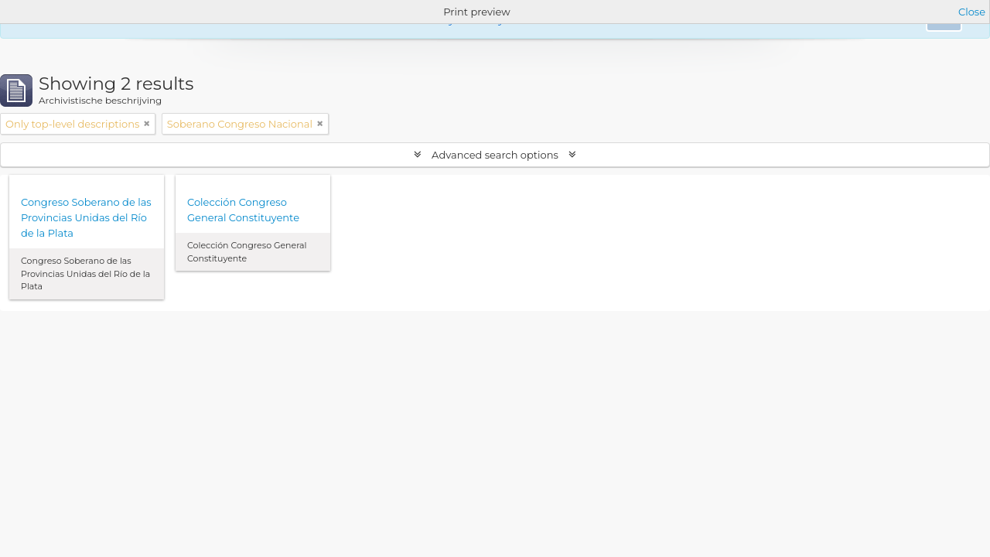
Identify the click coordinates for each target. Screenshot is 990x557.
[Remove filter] (147, 124)
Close (971, 11)
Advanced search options (495, 155)
